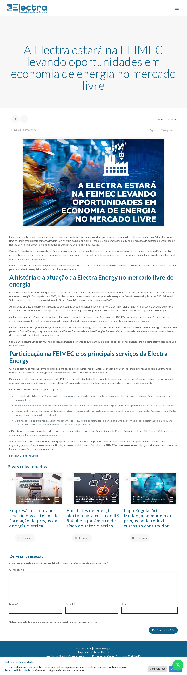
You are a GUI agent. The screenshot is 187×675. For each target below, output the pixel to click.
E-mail (70, 604)
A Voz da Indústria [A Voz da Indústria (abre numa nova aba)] (27, 455)
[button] (177, 665)
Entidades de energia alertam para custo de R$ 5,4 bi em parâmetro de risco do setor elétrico (93, 518)
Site (123, 604)
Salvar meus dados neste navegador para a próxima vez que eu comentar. (53, 622)
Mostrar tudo (166, 119)
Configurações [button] (157, 668)
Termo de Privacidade (17, 670)
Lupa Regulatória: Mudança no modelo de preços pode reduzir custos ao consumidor (148, 518)
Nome (13, 604)
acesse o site (126, 445)
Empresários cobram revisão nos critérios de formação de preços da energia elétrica (34, 518)
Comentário (16, 569)
